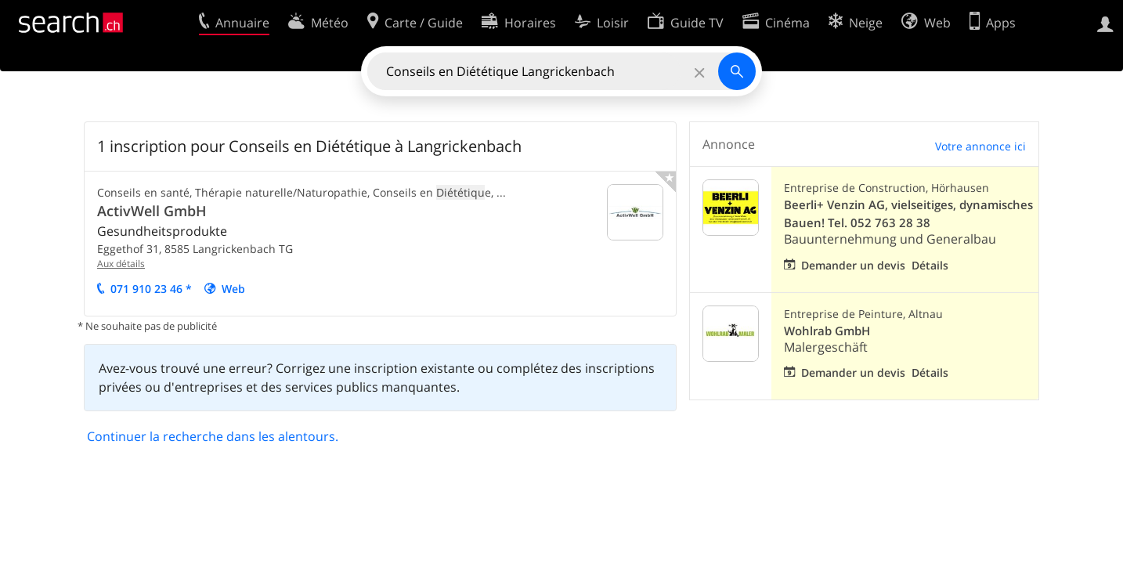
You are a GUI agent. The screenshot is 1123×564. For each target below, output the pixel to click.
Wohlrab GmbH (827, 331)
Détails (930, 265)
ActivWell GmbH (152, 210)
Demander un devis (853, 265)
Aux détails (121, 263)
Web (233, 288)
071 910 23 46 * (151, 288)
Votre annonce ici (980, 146)
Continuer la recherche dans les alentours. (212, 436)
